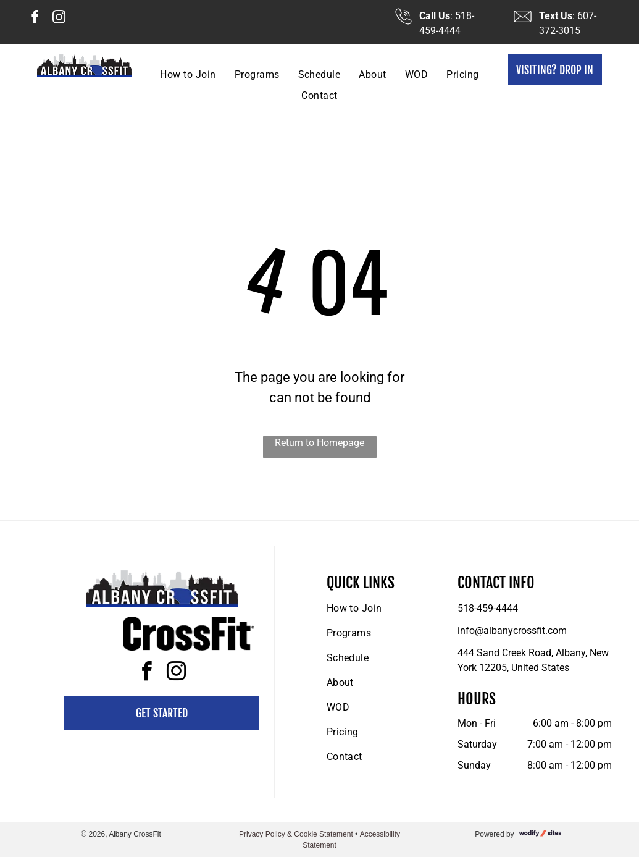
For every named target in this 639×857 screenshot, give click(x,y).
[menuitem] (188, 74)
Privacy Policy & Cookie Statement (296, 834)
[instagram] (59, 18)
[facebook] (34, 18)
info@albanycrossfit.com (512, 630)
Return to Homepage (319, 443)
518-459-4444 (487, 608)
